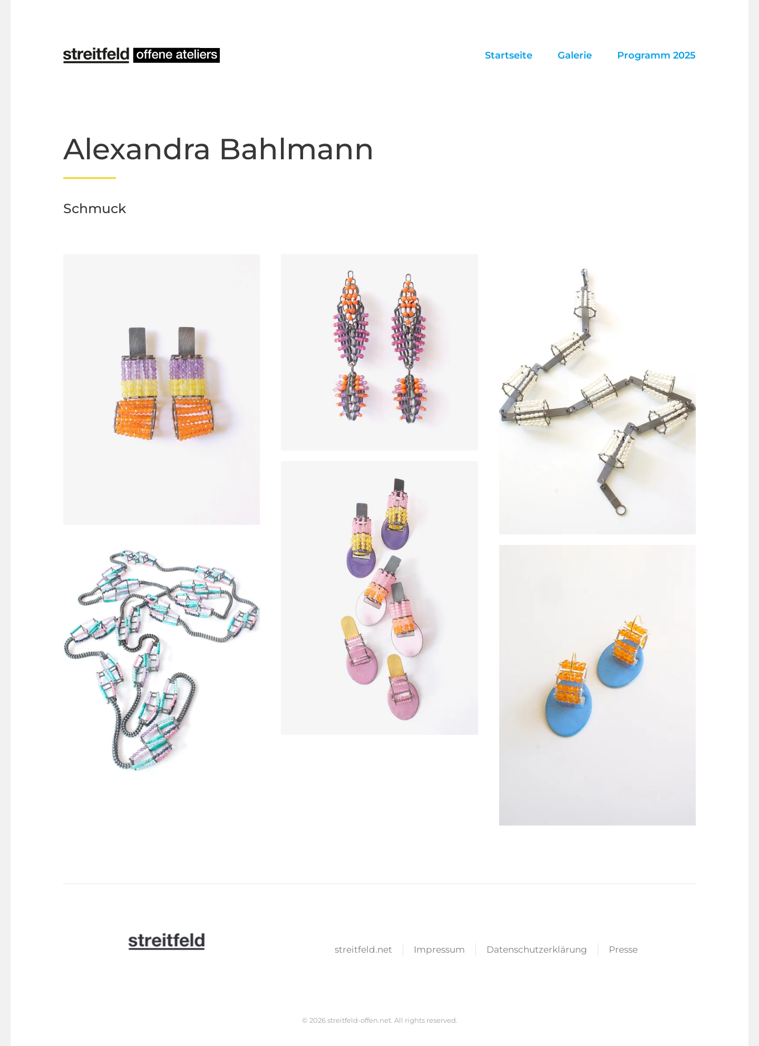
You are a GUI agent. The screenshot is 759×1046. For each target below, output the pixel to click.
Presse (623, 950)
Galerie (575, 55)
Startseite (508, 55)
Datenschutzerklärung (536, 950)
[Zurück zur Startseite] (142, 55)
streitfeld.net (363, 950)
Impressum (439, 950)
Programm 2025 (656, 55)
